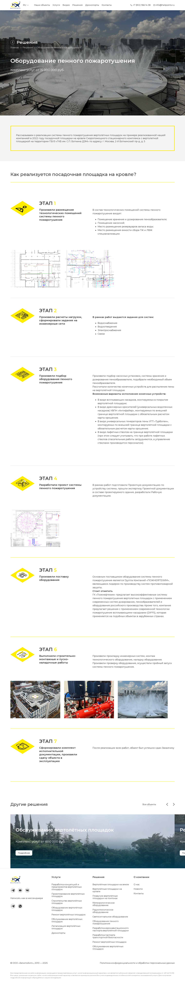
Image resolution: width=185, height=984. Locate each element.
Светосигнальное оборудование (110, 916)
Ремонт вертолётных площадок (69, 914)
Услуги (56, 5)
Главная (14, 48)
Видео (66, 5)
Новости (138, 889)
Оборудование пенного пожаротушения (105, 922)
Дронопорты (92, 5)
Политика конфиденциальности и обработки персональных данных (137, 963)
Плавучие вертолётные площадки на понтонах (105, 897)
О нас (137, 884)
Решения (77, 5)
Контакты (107, 5)
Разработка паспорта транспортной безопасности (107, 936)
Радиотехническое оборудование (102, 911)
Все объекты (149, 804)
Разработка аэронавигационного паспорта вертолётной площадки (110, 929)
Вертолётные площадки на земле (110, 884)
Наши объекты (42, 5)
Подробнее (24, 853)
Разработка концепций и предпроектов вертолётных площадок (67, 887)
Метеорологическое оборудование (103, 904)
